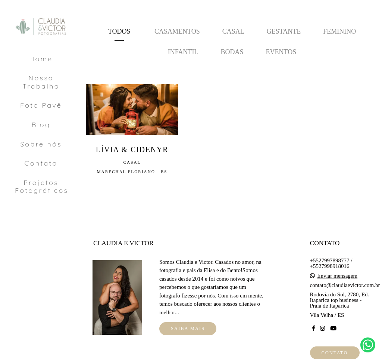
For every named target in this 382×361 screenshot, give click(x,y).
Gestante (284, 31)
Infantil (183, 52)
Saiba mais (188, 328)
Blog (41, 124)
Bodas (231, 52)
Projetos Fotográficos (41, 186)
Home (41, 59)
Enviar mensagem (337, 276)
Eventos (281, 52)
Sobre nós (41, 144)
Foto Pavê (41, 105)
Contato (41, 163)
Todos (119, 31)
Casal (233, 31)
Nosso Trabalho (41, 82)
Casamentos (177, 31)
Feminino (339, 31)
